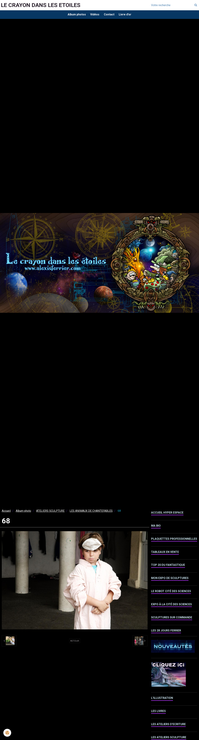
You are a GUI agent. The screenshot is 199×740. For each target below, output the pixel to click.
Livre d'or (126, 14)
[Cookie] (7, 733)
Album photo (23, 511)
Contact (109, 14)
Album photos (75, 14)
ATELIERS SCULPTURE (50, 511)
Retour (74, 641)
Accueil (6, 511)
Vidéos (94, 14)
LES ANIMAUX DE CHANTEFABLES (91, 511)
